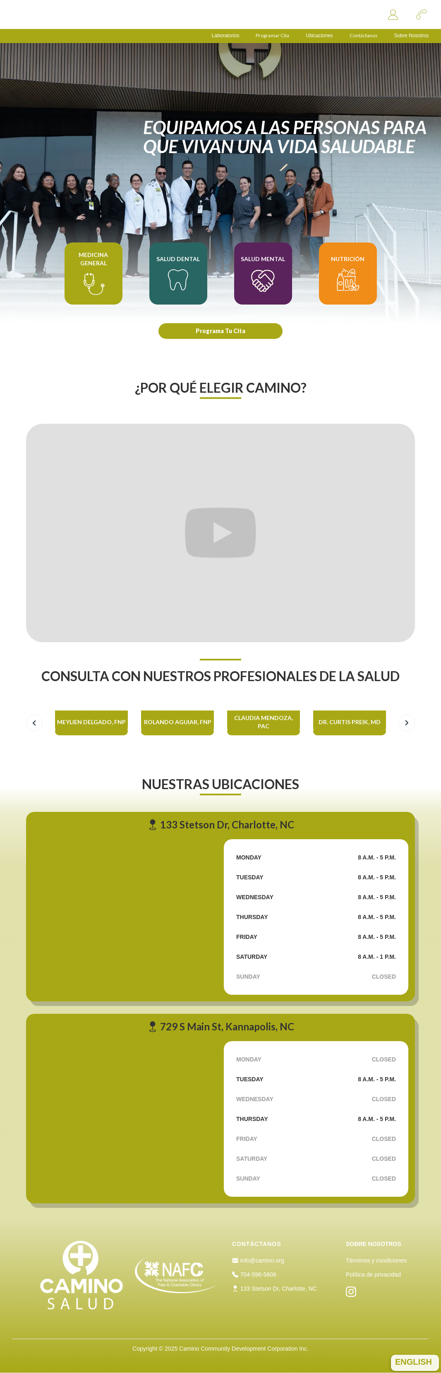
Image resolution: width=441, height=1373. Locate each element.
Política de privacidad (373, 1274)
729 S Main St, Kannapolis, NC (220, 1026)
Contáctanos (364, 35)
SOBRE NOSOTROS (373, 1244)
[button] (34, 723)
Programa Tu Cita (220, 330)
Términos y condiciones (376, 1260)
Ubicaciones (319, 35)
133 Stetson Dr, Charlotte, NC (220, 825)
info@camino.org (258, 1260)
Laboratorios (226, 35)
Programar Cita (272, 35)
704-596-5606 (254, 1274)
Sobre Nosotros (411, 35)
